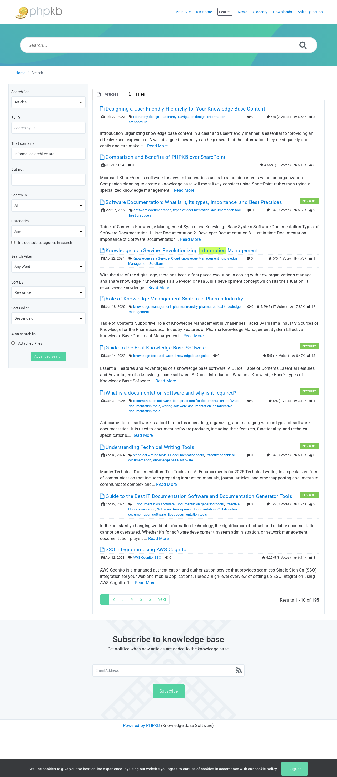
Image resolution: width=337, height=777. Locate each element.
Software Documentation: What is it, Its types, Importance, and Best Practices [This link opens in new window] (191, 202)
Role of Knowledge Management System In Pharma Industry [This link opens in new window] (171, 299)
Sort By (17, 282)
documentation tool (226, 210)
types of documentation (191, 210)
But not (17, 169)
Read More (157, 145)
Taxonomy (168, 117)
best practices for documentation (198, 401)
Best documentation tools (187, 514)
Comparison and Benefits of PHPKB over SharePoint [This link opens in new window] (162, 157)
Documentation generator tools (200, 504)
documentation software (152, 401)
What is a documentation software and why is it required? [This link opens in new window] (168, 393)
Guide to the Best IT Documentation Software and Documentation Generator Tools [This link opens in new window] (196, 496)
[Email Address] (168, 670)
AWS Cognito (143, 557)
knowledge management (152, 307)
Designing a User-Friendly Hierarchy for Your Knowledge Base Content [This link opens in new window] (182, 109)
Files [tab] (136, 94)
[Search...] (168, 45)
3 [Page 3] (122, 599)
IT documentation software (154, 504)
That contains (23, 143)
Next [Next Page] (161, 599)
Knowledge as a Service (151, 258)
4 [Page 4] (132, 599)
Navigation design (191, 117)
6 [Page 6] (149, 599)
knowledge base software (153, 356)
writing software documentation (186, 406)
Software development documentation (186, 509)
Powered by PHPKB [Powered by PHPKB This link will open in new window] (141, 725)
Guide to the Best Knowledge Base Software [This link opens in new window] (153, 348)
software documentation (152, 210)
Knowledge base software (173, 460)
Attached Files (26, 343)
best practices (140, 215)
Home (20, 73)
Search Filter (21, 256)
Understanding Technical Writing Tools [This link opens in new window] (147, 447)
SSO (158, 557)
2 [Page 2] (113, 599)
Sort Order (20, 308)
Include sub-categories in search (41, 243)
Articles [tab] (108, 94)
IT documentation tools (186, 455)
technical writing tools (150, 455)
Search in (19, 195)
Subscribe (169, 691)
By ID (15, 118)
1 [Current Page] (104, 599)
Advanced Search (48, 356)
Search (37, 73)
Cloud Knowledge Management (195, 258)
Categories (20, 221)
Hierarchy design (146, 117)
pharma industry (185, 307)
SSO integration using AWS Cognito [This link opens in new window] (143, 549)
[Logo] (38, 12)
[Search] (303, 45)
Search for (20, 92)
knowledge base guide (192, 356)
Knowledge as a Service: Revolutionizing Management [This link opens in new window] (179, 250)
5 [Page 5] (141, 599)
